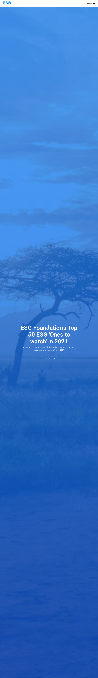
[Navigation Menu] (91, 3)
